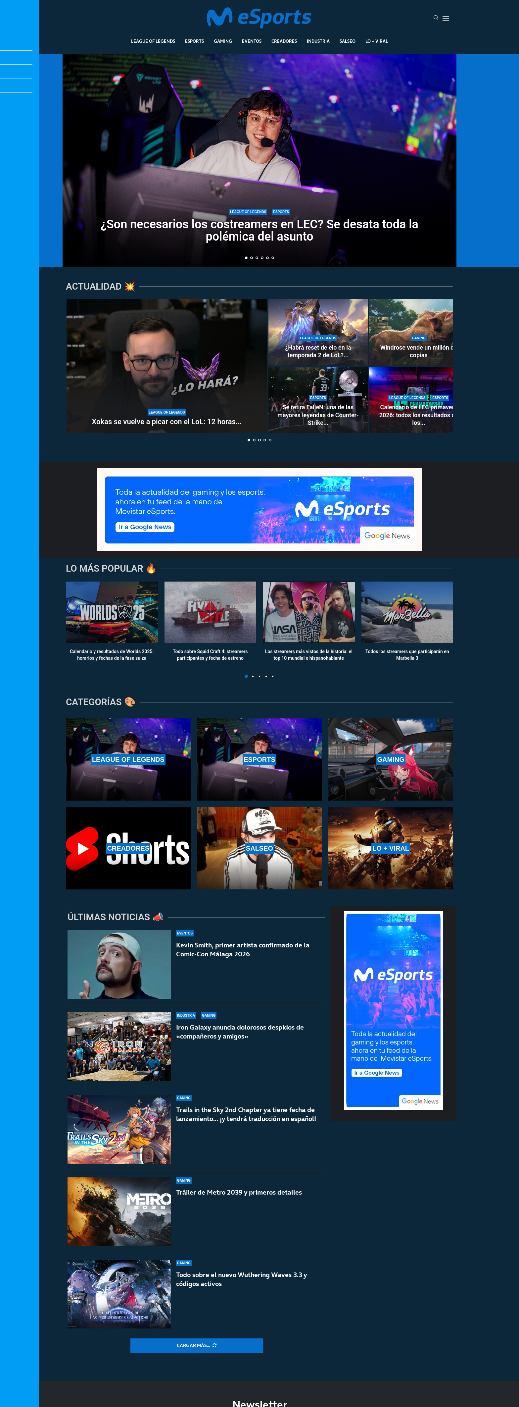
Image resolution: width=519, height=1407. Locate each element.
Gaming (223, 41)
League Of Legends (153, 41)
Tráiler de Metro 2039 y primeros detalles (239, 1192)
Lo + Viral (376, 41)
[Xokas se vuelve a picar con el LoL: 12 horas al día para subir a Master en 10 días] (167, 366)
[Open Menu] (446, 18)
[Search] (436, 18)
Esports (194, 41)
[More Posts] (196, 1345)
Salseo (347, 41)
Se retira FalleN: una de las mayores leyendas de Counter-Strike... (317, 415)
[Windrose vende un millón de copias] (418, 332)
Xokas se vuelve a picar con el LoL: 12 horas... (167, 422)
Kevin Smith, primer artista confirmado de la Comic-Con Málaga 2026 (242, 949)
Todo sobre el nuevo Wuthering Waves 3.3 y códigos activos (241, 1279)
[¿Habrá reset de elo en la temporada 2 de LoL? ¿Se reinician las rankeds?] (318, 332)
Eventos (251, 41)
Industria (318, 41)
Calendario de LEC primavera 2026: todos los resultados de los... (418, 415)
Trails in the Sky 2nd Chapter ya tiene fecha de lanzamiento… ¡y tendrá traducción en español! (246, 1114)
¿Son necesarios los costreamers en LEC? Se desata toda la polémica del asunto (259, 230)
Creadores (284, 41)
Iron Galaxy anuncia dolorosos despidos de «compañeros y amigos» (240, 1032)
